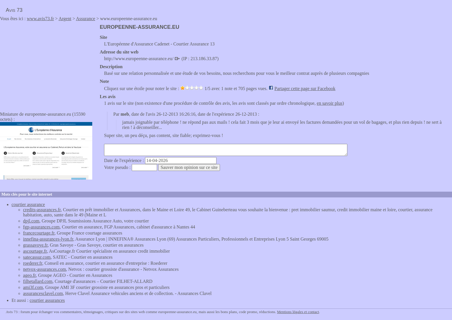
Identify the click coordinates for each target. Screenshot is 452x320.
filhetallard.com (37, 281)
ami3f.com (33, 287)
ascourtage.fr (35, 251)
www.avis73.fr (40, 18)
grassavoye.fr (35, 245)
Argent (65, 18)
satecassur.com (37, 257)
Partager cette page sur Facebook (304, 88)
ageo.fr (29, 275)
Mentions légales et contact (298, 312)
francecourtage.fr (38, 233)
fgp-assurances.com (41, 226)
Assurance (85, 18)
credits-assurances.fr (42, 209)
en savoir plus (329, 103)
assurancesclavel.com (43, 293)
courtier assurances (47, 300)
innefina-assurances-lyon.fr (48, 239)
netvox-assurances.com (44, 269)
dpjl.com (31, 220)
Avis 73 (14, 10)
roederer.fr (32, 263)
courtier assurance (28, 204)
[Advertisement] (48, 64)
